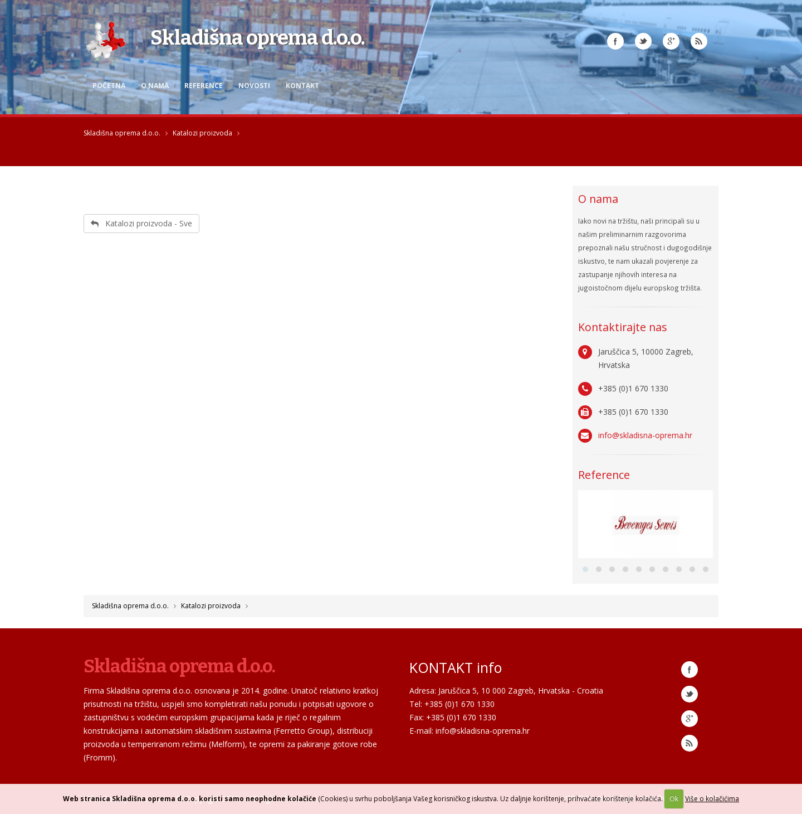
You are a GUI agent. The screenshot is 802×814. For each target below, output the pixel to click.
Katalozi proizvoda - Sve (141, 223)
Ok (673, 798)
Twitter (643, 41)
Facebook (615, 41)
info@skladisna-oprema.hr (645, 435)
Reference (203, 85)
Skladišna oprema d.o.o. (122, 133)
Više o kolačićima (712, 798)
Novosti (254, 85)
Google (689, 718)
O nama (155, 85)
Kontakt (302, 85)
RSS (699, 41)
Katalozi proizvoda (202, 133)
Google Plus (671, 41)
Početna (108, 85)
